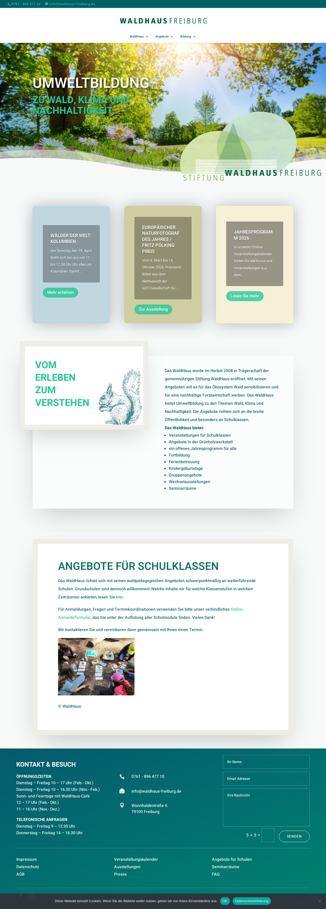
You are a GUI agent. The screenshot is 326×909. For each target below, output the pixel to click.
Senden (294, 836)
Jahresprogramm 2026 (253, 235)
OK (225, 901)
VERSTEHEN (62, 406)
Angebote (162, 37)
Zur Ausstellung (153, 309)
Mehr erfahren (60, 292)
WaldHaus (137, 37)
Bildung (185, 37)
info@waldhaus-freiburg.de (156, 791)
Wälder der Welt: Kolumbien (71, 238)
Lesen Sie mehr (244, 296)
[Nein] (319, 901)
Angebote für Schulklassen (138, 574)
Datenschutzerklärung (251, 901)
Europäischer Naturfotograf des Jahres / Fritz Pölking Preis (161, 239)
